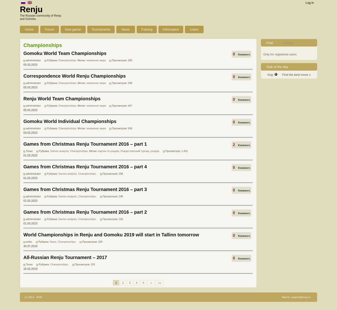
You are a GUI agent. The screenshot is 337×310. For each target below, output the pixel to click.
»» (159, 283)
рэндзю (154, 151)
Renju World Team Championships (61, 98)
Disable (288, 43)
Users (194, 29)
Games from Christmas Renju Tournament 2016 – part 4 (85, 166)
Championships (67, 60)
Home (29, 29)
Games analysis (59, 151)
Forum (49, 29)
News (125, 29)
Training (147, 29)
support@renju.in (301, 297)
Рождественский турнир (135, 151)
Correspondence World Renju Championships (74, 76)
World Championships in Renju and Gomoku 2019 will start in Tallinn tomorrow (111, 234)
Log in (310, 2)
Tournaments (101, 29)
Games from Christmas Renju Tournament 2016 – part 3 (85, 189)
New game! (73, 29)
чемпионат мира (96, 60)
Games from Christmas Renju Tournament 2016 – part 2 (85, 212)
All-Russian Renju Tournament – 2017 (65, 257)
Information (171, 29)
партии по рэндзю (108, 151)
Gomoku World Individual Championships (69, 121)
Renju (31, 9)
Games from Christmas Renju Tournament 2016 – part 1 (85, 144)
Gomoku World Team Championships (64, 53)
